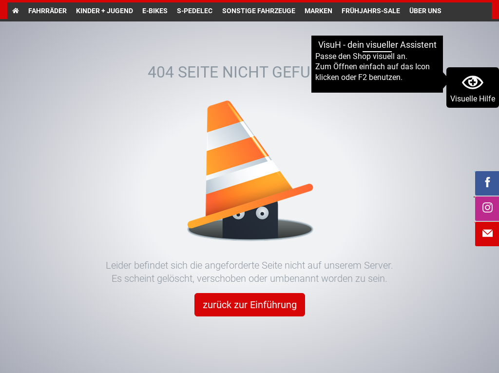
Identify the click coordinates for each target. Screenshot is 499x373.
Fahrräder (47, 11)
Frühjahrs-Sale (371, 11)
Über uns (425, 11)
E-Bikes (155, 11)
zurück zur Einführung (250, 305)
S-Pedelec (194, 11)
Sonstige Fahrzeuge (258, 11)
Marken (318, 11)
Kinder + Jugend (104, 11)
